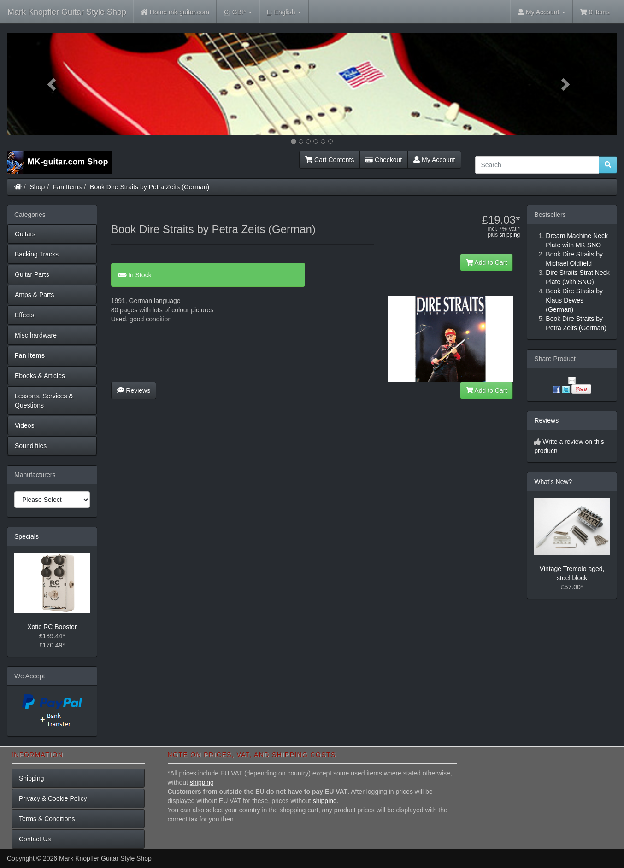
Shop (37, 187)
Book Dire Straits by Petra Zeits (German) (149, 187)
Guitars (25, 234)
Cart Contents (329, 159)
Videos (25, 425)
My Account (434, 159)
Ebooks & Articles (40, 375)
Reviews (134, 390)
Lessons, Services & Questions (44, 400)
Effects (25, 315)
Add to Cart (486, 262)
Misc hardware (36, 335)
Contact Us (35, 839)
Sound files (31, 445)
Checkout (383, 159)
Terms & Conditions (47, 818)
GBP (238, 12)
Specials (26, 536)
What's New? (553, 481)
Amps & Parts (34, 294)
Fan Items (67, 187)
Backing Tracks (37, 254)
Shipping (31, 778)
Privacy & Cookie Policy (53, 798)
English (284, 12)
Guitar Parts (32, 274)
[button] (53, 84)
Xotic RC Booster (52, 626)
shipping (510, 235)
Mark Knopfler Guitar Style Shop (66, 12)
